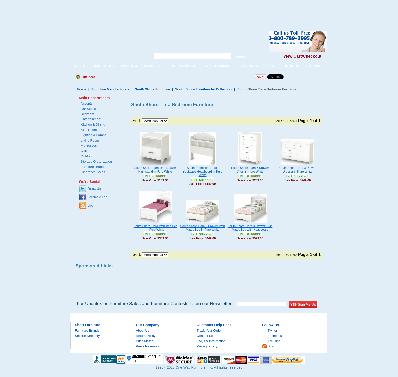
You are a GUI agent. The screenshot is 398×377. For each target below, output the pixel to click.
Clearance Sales (93, 172)
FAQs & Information (211, 341)
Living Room (90, 140)
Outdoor (87, 156)
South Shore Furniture (152, 89)
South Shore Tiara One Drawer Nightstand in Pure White (155, 169)
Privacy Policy (207, 346)
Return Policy (145, 336)
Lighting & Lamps (93, 135)
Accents (86, 103)
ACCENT (80, 66)
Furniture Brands (93, 167)
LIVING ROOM (248, 66)
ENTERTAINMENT (182, 66)
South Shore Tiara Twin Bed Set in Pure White (155, 227)
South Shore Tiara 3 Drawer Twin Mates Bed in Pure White (202, 227)
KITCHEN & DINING (217, 66)
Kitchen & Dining (93, 124)
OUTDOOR (291, 66)
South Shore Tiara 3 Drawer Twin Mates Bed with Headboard (250, 227)
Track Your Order (209, 330)
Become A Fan (97, 197)
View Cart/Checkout (302, 56)
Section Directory (87, 336)
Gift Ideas (88, 77)
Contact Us (205, 336)
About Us (142, 330)
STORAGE (313, 66)
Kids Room (89, 130)
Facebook (275, 336)
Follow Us (94, 189)
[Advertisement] (92, 11)
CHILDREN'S (153, 66)
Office (85, 151)
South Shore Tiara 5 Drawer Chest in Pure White (250, 169)
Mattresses (89, 145)
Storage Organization (96, 161)
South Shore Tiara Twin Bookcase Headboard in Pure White (203, 171)
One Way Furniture (108, 45)
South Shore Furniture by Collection (203, 89)
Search (241, 56)
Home (81, 89)
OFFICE (270, 66)
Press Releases (147, 346)
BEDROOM (129, 66)
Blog (90, 205)
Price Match (144, 341)
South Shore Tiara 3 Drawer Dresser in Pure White (298, 169)
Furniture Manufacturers (110, 89)
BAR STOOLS (104, 66)
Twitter (272, 330)
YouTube (274, 341)
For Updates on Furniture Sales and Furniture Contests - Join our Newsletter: (155, 303)
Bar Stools (88, 109)
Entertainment (91, 119)
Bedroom (87, 114)
